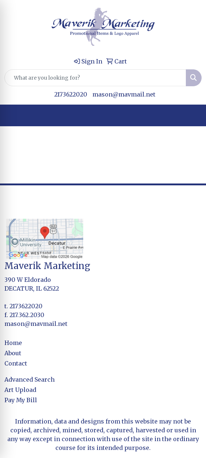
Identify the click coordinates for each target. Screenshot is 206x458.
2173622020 (70, 94)
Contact (15, 363)
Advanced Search (29, 379)
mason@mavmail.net (123, 94)
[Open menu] (191, 115)
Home (13, 342)
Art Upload (20, 389)
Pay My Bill (20, 400)
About (12, 353)
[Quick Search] (95, 77)
